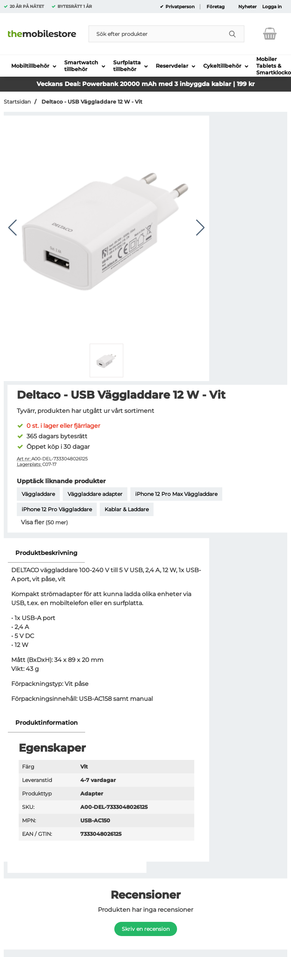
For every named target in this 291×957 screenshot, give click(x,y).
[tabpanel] (106, 628)
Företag (216, 6)
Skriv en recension (146, 929)
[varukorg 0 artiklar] (270, 34)
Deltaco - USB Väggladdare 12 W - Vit (91, 101)
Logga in (272, 6)
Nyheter (247, 6)
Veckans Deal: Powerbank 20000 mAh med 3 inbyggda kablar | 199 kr (146, 84)
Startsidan (17, 101)
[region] (106, 553)
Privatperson (179, 6)
